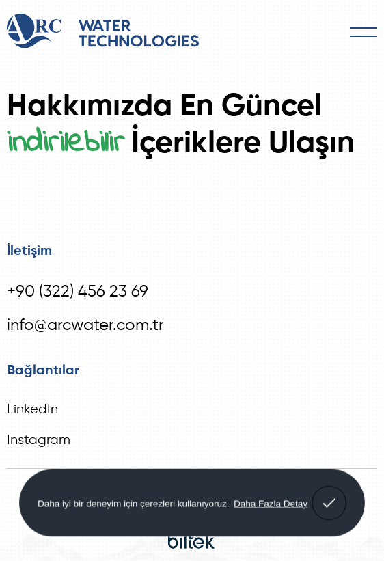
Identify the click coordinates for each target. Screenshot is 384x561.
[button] (329, 503)
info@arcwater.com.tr (85, 325)
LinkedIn (32, 409)
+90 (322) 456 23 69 (77, 292)
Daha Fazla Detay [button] (270, 502)
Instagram (38, 440)
